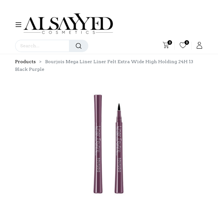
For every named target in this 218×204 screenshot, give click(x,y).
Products (25, 61)
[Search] (78, 46)
